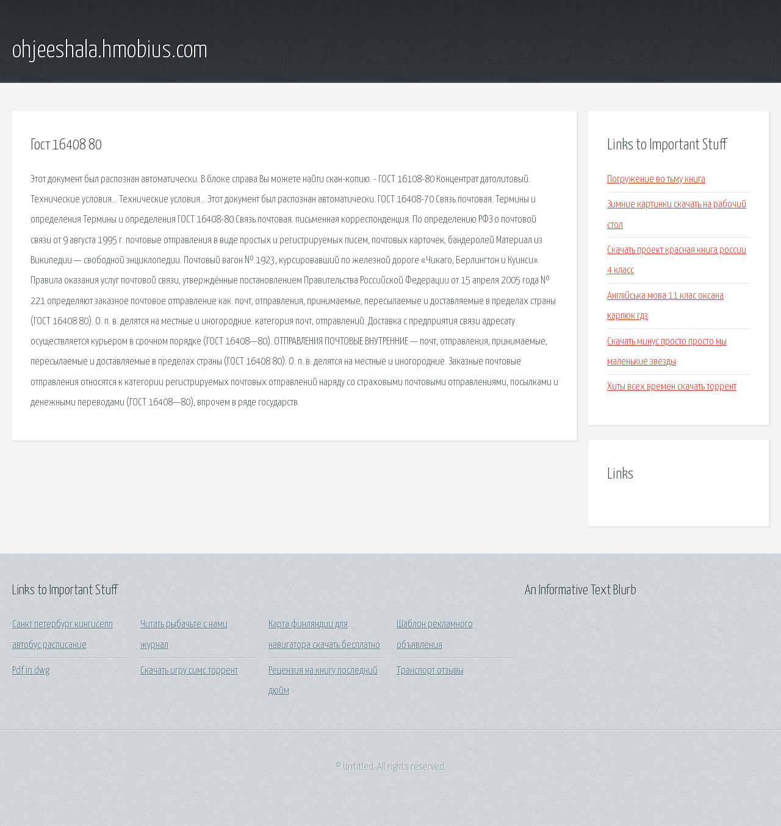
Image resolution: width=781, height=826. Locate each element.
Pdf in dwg (30, 671)
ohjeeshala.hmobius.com (109, 50)
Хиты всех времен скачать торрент (671, 387)
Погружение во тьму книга (656, 179)
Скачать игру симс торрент (189, 671)
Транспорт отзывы (430, 671)
